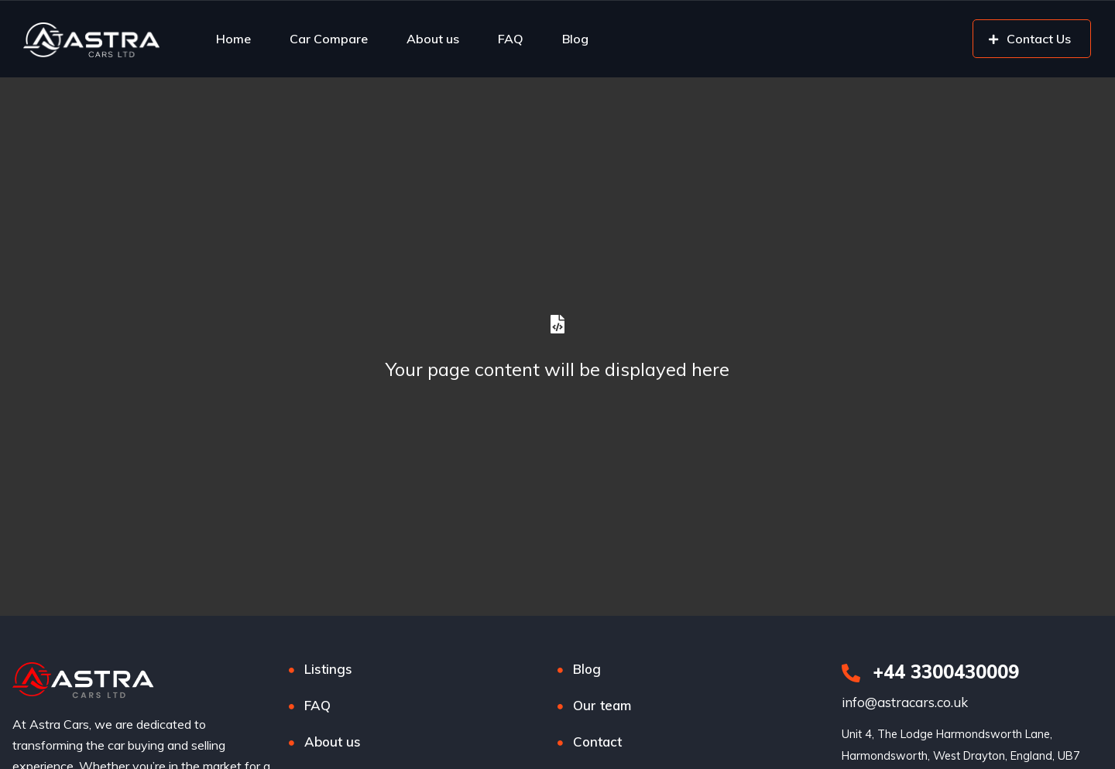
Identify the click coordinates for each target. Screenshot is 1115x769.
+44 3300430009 (930, 671)
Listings (328, 669)
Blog (575, 38)
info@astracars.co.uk (905, 702)
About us (433, 38)
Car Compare (329, 38)
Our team (602, 705)
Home (233, 38)
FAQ (510, 38)
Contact (597, 741)
